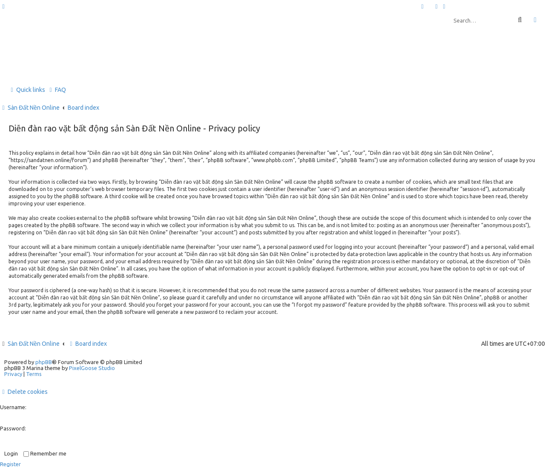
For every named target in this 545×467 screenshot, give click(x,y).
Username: (13, 407)
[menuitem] (437, 6)
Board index (87, 343)
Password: (13, 428)
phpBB (43, 362)
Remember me (44, 453)
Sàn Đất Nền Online (34, 343)
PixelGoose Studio (92, 368)
